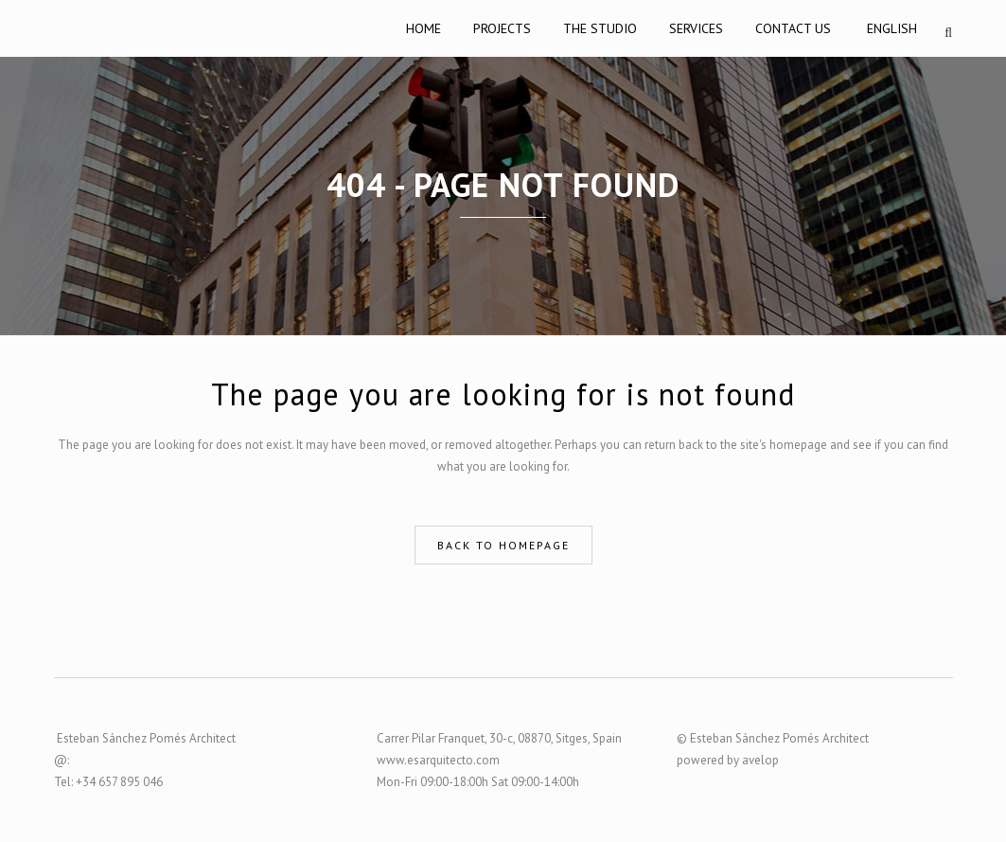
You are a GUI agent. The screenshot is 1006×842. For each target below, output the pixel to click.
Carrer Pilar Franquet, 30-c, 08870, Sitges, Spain (499, 738)
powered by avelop (728, 760)
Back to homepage (503, 545)
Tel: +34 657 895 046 (108, 782)
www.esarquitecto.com (438, 760)
